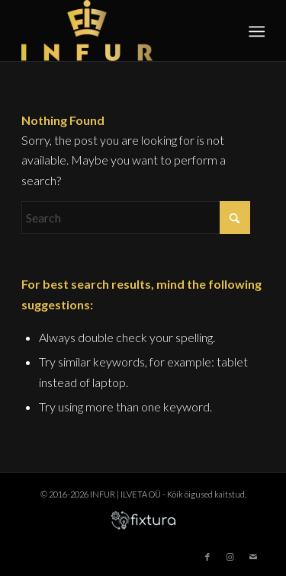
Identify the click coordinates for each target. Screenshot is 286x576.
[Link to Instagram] (230, 557)
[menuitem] (255, 31)
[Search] (135, 217)
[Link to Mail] (253, 557)
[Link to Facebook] (207, 557)
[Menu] (255, 31)
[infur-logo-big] (118, 30)
